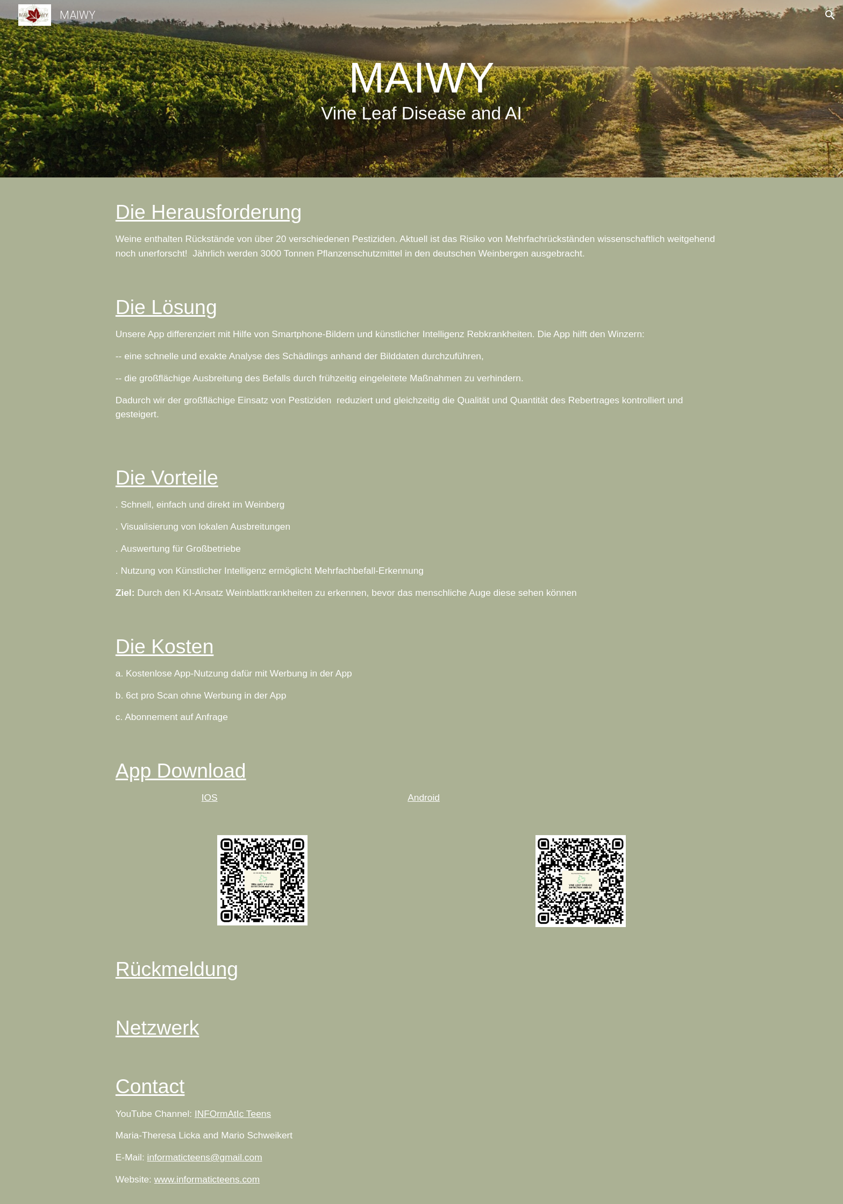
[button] (830, 15)
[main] (421, 91)
